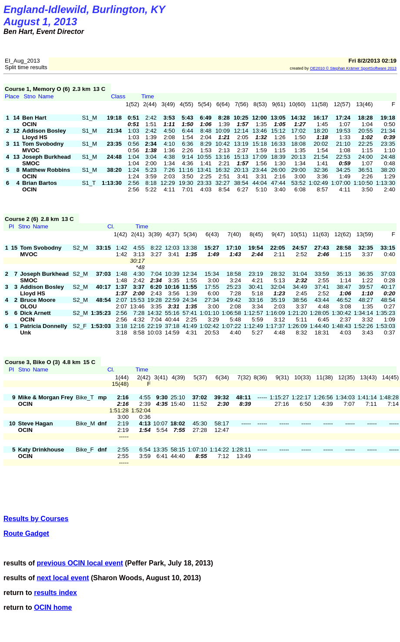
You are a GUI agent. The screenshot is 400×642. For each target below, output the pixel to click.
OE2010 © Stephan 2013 (353, 68)
